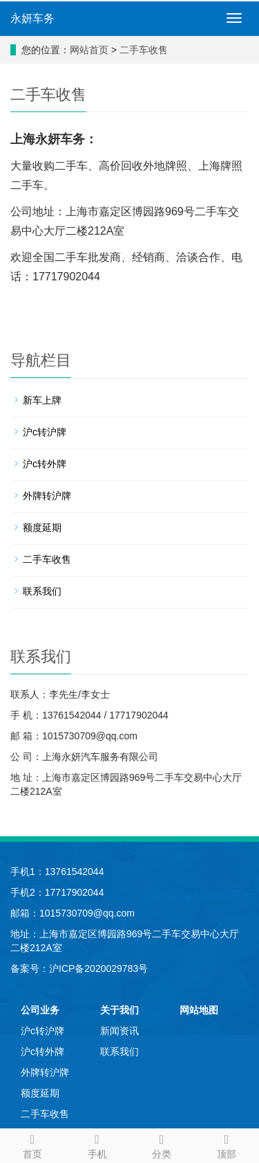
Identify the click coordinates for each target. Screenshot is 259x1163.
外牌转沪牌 (47, 495)
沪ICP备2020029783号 (98, 968)
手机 (97, 1144)
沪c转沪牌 (44, 432)
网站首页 (89, 49)
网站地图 (199, 1010)
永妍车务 (32, 18)
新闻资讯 (119, 1030)
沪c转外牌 (44, 463)
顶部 (226, 1144)
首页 (32, 1144)
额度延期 (42, 527)
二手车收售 (143, 49)
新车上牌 (42, 400)
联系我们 (42, 591)
